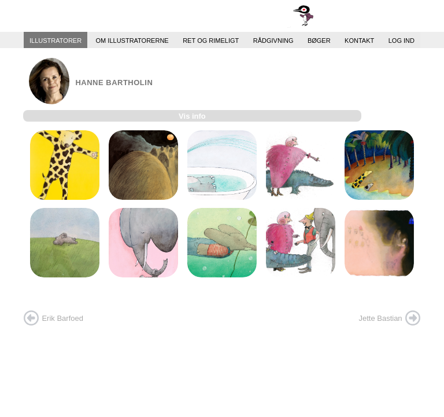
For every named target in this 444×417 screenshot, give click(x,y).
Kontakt (359, 40)
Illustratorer (55, 40)
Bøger (319, 40)
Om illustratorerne (132, 40)
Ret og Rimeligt (211, 40)
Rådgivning (273, 40)
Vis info (192, 116)
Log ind (401, 40)
